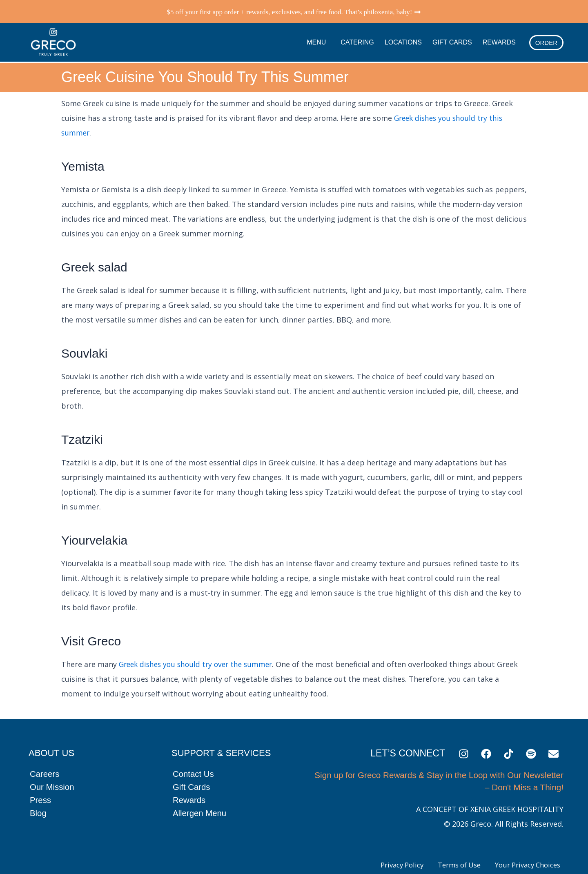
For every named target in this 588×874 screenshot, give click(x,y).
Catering (357, 39)
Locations (403, 39)
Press (41, 795)
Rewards (499, 39)
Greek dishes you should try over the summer (199, 659)
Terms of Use (447, 860)
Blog (38, 808)
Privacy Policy (383, 860)
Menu (318, 40)
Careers (45, 769)
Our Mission (53, 782)
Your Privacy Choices (523, 860)
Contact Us (194, 769)
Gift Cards (452, 39)
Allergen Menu (200, 808)
